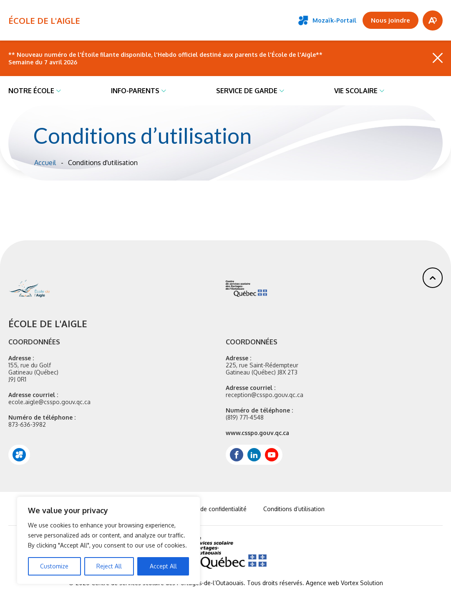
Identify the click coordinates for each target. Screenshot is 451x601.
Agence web (322, 582)
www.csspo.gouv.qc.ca (257, 432)
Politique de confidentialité (211, 508)
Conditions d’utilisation (294, 508)
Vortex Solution (362, 582)
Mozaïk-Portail (327, 20)
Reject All (109, 566)
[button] (433, 277)
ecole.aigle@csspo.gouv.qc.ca (49, 401)
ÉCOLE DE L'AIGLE (44, 20)
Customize (54, 566)
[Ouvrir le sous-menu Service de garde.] (282, 90)
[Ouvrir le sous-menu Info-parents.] (163, 90)
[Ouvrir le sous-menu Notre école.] (58, 90)
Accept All (163, 566)
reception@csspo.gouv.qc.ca (264, 394)
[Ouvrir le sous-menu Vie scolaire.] (382, 90)
